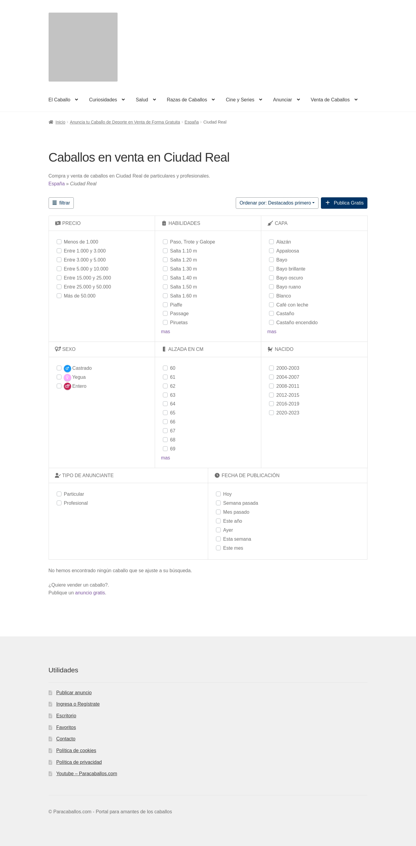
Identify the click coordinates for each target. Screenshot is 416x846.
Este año (232, 521)
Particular (74, 494)
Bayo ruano (288, 286)
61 (172, 377)
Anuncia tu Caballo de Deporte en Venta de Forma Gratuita (125, 122)
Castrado (78, 368)
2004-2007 (287, 377)
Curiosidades (103, 99)
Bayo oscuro (289, 277)
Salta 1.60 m (183, 295)
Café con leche (292, 304)
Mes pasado (236, 512)
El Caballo (59, 99)
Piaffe (176, 304)
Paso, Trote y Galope (192, 241)
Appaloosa (287, 250)
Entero (75, 386)
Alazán (283, 241)
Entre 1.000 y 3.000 (85, 250)
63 (172, 395)
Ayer (228, 530)
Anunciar (282, 99)
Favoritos (66, 727)
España (191, 122)
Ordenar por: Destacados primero (275, 202)
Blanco (283, 295)
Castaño (285, 313)
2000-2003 (287, 368)
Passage (179, 313)
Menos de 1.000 (81, 241)
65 (172, 412)
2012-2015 (287, 395)
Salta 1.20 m (183, 259)
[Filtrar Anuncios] (61, 203)
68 (172, 439)
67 (172, 430)
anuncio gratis (90, 592)
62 (172, 386)
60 (172, 368)
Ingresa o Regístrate (78, 704)
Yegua (75, 377)
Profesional (76, 503)
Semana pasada (240, 503)
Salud (142, 99)
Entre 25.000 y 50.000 (87, 286)
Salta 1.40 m (183, 277)
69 (172, 448)
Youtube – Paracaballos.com (86, 773)
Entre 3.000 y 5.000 (85, 259)
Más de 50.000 (80, 295)
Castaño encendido (297, 322)
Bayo (281, 259)
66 (172, 421)
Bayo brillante (290, 268)
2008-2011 (287, 386)
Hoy (227, 494)
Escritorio (66, 715)
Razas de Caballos (187, 99)
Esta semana (237, 539)
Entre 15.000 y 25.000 (87, 277)
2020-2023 (287, 412)
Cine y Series (240, 99)
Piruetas (179, 322)
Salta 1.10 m (183, 250)
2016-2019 (287, 403)
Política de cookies (76, 750)
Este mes (233, 548)
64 (172, 403)
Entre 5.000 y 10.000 (86, 268)
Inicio (60, 122)
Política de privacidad (79, 762)
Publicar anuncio (73, 692)
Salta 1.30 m (183, 268)
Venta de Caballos (330, 99)
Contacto (65, 738)
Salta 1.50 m (183, 286)
